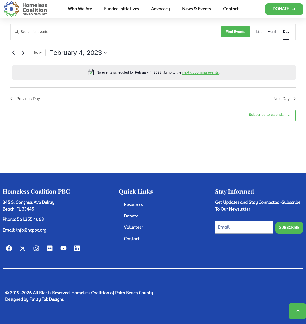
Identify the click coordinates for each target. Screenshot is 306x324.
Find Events (235, 32)
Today (38, 52)
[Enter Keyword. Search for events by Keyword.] (116, 32)
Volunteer (133, 227)
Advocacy (160, 9)
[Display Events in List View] (259, 32)
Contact (231, 9)
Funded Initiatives (121, 9)
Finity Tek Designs (46, 299)
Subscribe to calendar (267, 115)
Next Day (284, 99)
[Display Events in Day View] (286, 32)
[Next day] (23, 53)
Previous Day (25, 99)
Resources (133, 204)
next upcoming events (200, 72)
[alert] (154, 72)
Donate (131, 216)
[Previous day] (13, 53)
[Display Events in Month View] (272, 32)
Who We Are (80, 9)
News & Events (196, 9)
